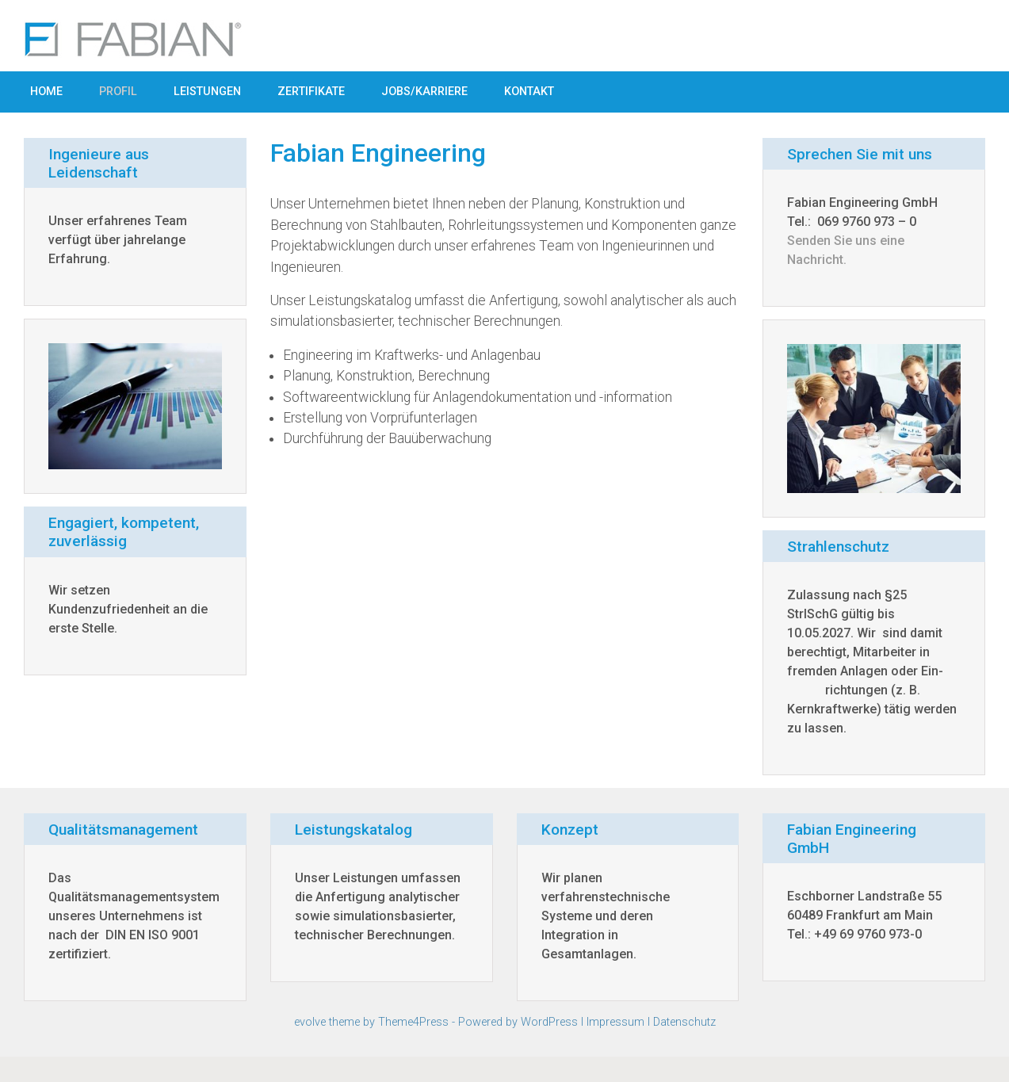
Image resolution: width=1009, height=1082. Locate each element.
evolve (310, 1022)
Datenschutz (684, 1022)
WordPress (549, 1022)
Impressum (615, 1022)
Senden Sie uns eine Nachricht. (845, 250)
